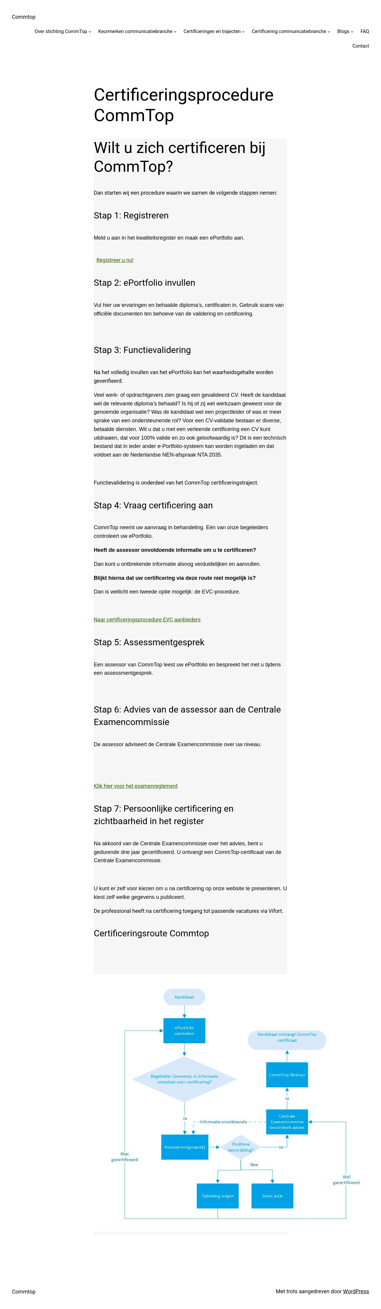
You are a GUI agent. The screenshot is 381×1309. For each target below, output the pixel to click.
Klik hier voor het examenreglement (136, 786)
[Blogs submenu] (352, 31)
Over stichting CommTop (61, 31)
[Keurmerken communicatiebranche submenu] (175, 31)
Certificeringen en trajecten (212, 31)
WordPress (356, 1291)
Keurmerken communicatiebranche (135, 31)
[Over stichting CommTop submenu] (89, 31)
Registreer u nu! (115, 260)
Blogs (343, 31)
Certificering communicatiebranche (289, 31)
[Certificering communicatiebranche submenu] (328, 31)
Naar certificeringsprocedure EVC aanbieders (147, 619)
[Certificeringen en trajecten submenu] (243, 31)
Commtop (24, 17)
